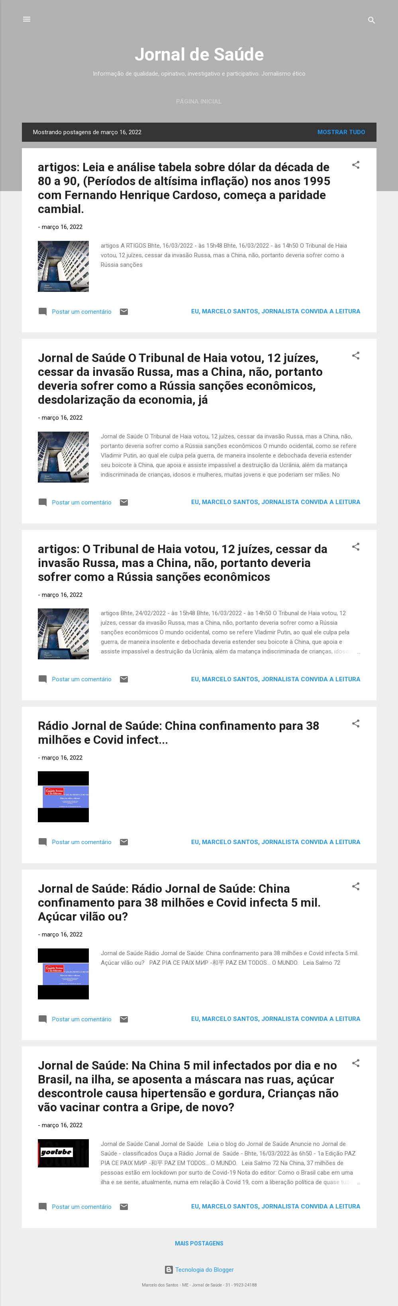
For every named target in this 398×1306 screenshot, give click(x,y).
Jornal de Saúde (199, 54)
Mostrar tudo (341, 132)
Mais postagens (199, 1243)
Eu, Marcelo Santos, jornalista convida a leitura (276, 311)
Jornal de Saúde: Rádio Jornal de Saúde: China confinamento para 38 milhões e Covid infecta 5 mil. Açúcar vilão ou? (179, 902)
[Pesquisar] (371, 22)
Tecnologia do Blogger (199, 1269)
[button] (356, 166)
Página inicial (199, 101)
